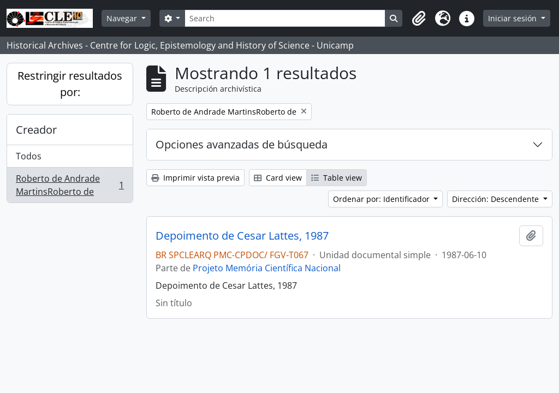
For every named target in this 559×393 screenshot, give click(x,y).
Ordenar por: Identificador (382, 199)
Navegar (122, 18)
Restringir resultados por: (69, 83)
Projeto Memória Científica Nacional (267, 268)
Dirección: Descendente (496, 199)
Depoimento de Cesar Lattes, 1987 (242, 235)
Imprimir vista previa (195, 177)
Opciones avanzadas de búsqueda (242, 144)
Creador (36, 129)
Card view (278, 177)
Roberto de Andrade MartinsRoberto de (69, 185)
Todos (28, 156)
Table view (336, 177)
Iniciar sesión (513, 18)
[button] (419, 19)
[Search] (285, 18)
